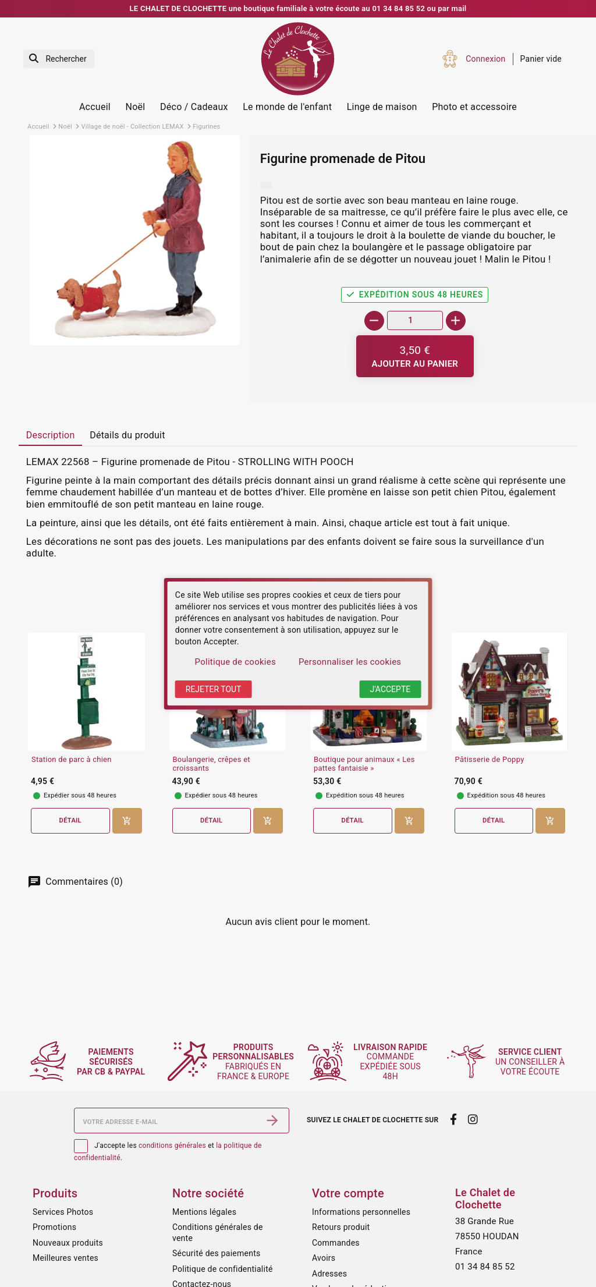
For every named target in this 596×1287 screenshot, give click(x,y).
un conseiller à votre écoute (531, 1061)
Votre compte (348, 1193)
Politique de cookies (235, 662)
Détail (70, 820)
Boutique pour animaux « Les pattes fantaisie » (364, 764)
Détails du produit (127, 435)
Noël (136, 106)
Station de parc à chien (71, 760)
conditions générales (172, 1145)
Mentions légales (204, 1212)
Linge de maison (382, 106)
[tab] (50, 436)
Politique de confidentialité (222, 1269)
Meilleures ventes (65, 1258)
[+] (456, 321)
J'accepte (390, 689)
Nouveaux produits (68, 1242)
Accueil (95, 106)
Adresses (329, 1273)
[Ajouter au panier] (415, 356)
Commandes (336, 1242)
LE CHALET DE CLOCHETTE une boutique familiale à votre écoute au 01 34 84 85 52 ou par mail (298, 8)
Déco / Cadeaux (194, 106)
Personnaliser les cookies (350, 662)
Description (50, 435)
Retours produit (341, 1227)
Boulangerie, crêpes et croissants (211, 764)
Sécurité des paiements (216, 1253)
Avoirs (323, 1258)
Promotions (54, 1227)
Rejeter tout (214, 689)
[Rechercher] (58, 59)
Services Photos (63, 1212)
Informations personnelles (361, 1212)
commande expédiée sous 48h (392, 1061)
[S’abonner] (272, 1120)
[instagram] (473, 1119)
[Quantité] (415, 320)
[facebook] (453, 1119)
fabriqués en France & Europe (257, 1062)
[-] (374, 321)
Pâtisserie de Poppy (489, 760)
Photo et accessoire (474, 106)
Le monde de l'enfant (287, 106)
